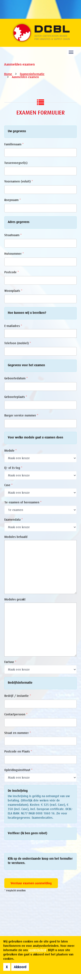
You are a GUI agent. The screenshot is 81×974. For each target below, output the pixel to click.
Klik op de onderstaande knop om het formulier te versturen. (40, 861)
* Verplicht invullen (15, 890)
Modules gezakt (14, 599)
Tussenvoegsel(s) (15, 163)
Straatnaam (13, 235)
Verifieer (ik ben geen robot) (27, 833)
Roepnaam (12, 200)
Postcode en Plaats (18, 751)
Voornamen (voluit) (18, 181)
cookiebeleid (37, 950)
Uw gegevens (17, 131)
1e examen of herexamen (22, 502)
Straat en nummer (17, 733)
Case (8, 485)
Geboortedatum (16, 378)
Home (8, 74)
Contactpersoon (15, 714)
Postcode (11, 272)
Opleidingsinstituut (18, 770)
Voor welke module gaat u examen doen (35, 437)
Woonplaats (13, 290)
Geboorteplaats (15, 397)
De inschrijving (18, 790)
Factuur (10, 662)
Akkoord (20, 967)
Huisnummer (14, 253)
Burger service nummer (21, 415)
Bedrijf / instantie (17, 696)
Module (10, 450)
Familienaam (14, 144)
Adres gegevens (18, 222)
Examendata (13, 519)
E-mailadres (13, 326)
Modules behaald (15, 537)
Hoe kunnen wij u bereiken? (27, 312)
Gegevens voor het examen (26, 365)
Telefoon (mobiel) (17, 343)
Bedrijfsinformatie (20, 682)
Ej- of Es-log (13, 468)
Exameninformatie (32, 74)
